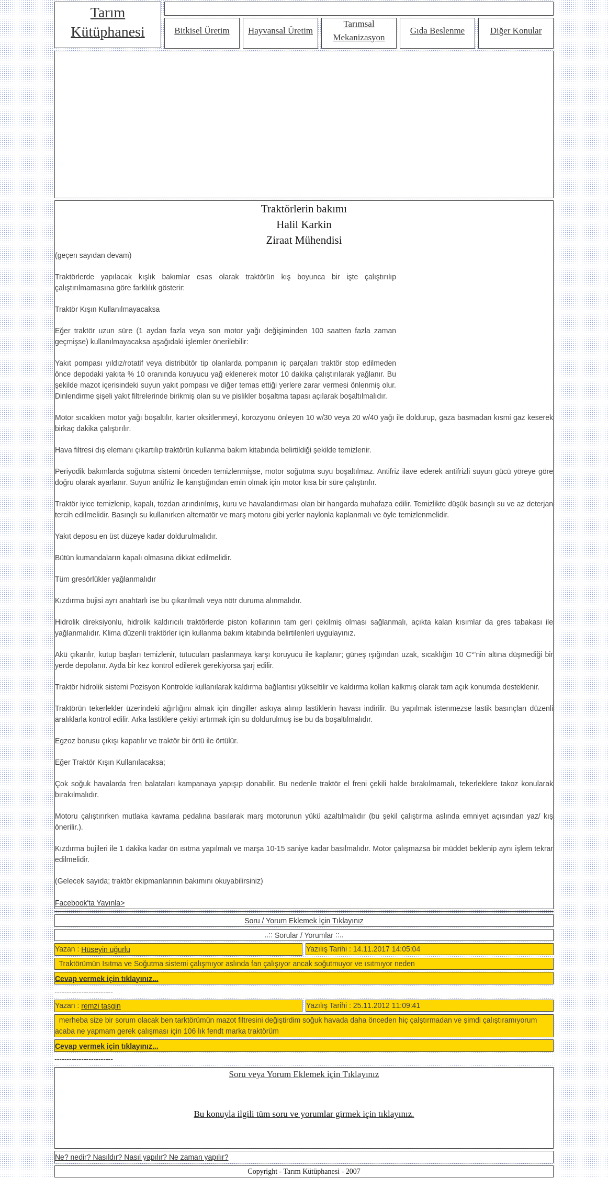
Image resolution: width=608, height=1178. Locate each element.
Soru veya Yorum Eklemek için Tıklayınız (304, 1074)
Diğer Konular (516, 31)
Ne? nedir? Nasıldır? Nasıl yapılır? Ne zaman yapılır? (141, 1157)
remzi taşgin (100, 1006)
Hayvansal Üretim (280, 31)
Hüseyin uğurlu (105, 949)
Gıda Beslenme (437, 31)
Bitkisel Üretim (201, 31)
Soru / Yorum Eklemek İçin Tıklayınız (304, 920)
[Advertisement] (304, 124)
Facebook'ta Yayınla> (90, 903)
